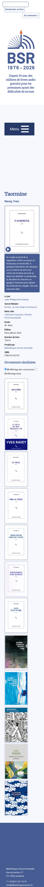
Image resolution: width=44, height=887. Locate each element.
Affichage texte (12, 373)
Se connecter (31, 15)
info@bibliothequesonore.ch (19, 885)
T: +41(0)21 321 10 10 (16, 881)
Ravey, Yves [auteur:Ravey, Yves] (11, 201)
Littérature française (14, 314)
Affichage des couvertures (20, 369)
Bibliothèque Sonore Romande (18, 348)
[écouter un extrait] (8, 249)
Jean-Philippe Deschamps (16, 299)
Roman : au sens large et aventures (20, 307)
